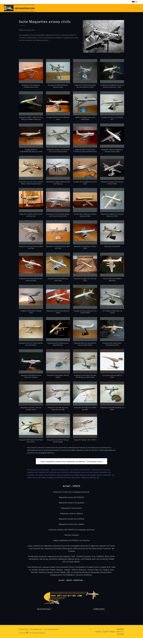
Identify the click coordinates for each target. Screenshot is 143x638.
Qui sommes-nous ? (44, 609)
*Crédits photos (98, 609)
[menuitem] (129, 8)
